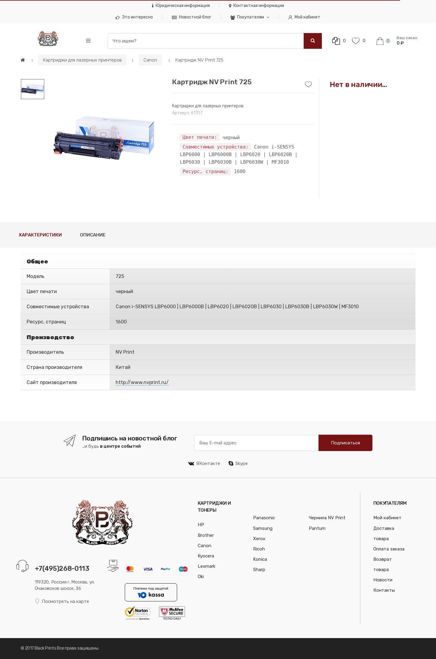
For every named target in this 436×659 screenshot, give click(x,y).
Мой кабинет (304, 17)
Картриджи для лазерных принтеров (82, 60)
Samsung (262, 528)
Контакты (384, 590)
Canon (150, 60)
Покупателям (247, 17)
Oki (201, 576)
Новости (382, 580)
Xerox (259, 538)
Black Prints (45, 648)
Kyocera (206, 556)
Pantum (317, 528)
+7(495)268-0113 (62, 568)
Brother (206, 535)
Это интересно (134, 17)
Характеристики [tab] (40, 235)
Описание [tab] (92, 235)
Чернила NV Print (327, 517)
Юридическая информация (181, 5)
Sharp (259, 569)
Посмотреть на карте (62, 601)
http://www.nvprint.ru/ (142, 382)
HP (201, 524)
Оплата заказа (389, 549)
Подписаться (345, 443)
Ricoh (259, 549)
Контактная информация (256, 5)
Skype (238, 463)
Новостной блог (191, 17)
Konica (260, 559)
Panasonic (264, 517)
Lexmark (206, 566)
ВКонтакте (204, 463)
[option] (103, 138)
